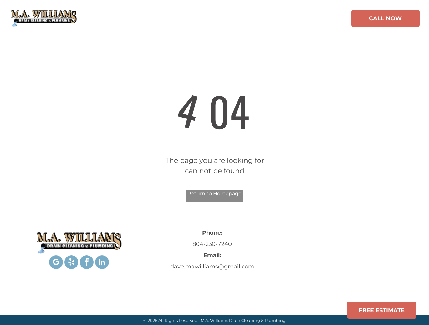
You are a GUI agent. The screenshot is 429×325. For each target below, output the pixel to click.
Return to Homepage (214, 194)
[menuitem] (115, 19)
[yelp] (71, 263)
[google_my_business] (56, 263)
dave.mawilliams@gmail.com (212, 266)
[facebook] (87, 263)
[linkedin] (102, 263)
